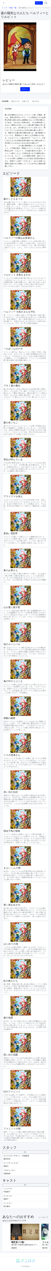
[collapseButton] (26, 1152)
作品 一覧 (12, 8)
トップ (4, 8)
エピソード (15, 101)
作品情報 (5, 101)
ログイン (39, 3)
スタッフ (25, 101)
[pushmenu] (3, 3)
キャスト (35, 101)
